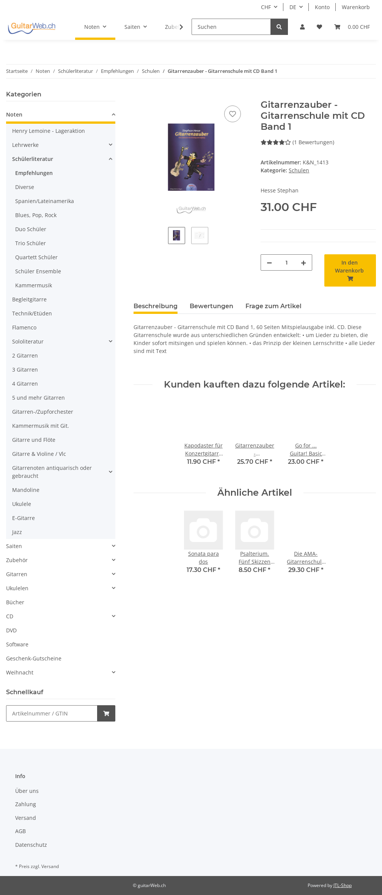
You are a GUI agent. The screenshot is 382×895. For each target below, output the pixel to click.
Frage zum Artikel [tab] (273, 306)
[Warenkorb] (352, 27)
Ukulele (21, 503)
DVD (11, 630)
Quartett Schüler (36, 257)
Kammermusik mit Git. (40, 425)
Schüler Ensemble (38, 271)
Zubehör (17, 560)
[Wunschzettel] (319, 27)
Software (17, 644)
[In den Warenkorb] (140, 95)
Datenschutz (31, 844)
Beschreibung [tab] (156, 306)
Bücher (15, 602)
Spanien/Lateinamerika (44, 201)
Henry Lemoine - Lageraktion (48, 130)
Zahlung (25, 804)
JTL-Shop (342, 885)
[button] (302, 27)
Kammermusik (33, 285)
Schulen (299, 170)
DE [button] (292, 7)
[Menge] (286, 262)
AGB (20, 831)
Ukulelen (17, 588)
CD (9, 616)
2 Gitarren (25, 355)
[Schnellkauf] (51, 713)
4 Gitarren (25, 383)
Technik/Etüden (32, 313)
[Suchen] (231, 27)
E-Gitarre (23, 518)
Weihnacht (19, 672)
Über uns (27, 790)
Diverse (24, 187)
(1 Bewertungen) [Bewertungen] (297, 142)
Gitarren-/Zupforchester (42, 411)
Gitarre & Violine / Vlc (39, 453)
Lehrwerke (25, 144)
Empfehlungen (34, 172)
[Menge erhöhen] (303, 262)
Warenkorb (356, 7)
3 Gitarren (25, 369)
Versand (25, 817)
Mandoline (25, 489)
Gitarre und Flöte (33, 439)
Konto (322, 7)
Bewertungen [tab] (211, 306)
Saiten (14, 546)
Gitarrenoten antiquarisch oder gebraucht (52, 471)
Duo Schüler (30, 229)
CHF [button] (266, 7)
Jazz (17, 532)
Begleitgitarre (29, 299)
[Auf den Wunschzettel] (232, 114)
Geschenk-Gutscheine (33, 658)
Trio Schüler (30, 243)
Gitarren (16, 574)
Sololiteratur (28, 341)
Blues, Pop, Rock (36, 215)
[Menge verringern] (269, 262)
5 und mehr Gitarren (38, 397)
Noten (14, 114)
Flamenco (24, 327)
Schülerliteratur (32, 158)
